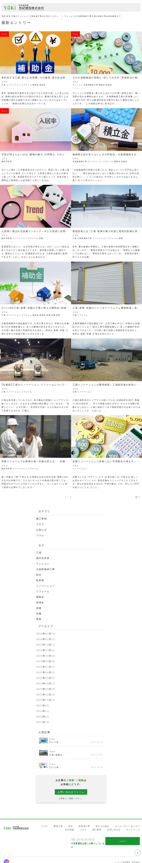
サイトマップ (133, 825)
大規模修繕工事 (45, 568)
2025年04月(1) (45, 680)
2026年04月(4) (45, 631)
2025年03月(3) (45, 685)
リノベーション (45, 584)
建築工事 (58, 821)
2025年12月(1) (45, 642)
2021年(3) (42, 718)
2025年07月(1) (45, 664)
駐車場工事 (84, 821)
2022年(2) (42, 712)
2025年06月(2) (45, 669)
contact (122, 836)
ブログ (40, 523)
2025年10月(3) (45, 653)
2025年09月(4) (45, 658)
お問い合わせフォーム (71, 788)
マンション (43, 562)
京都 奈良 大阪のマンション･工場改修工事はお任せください (30, 16)
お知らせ (41, 529)
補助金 (40, 595)
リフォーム (43, 590)
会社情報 (69, 825)
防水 (39, 573)
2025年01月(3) (45, 696)
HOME (44, 821)
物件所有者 (43, 557)
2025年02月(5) (45, 691)
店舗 (39, 611)
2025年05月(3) (45, 674)
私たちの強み (102, 821)
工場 (39, 552)
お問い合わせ (113, 825)
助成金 (40, 600)
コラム (40, 534)
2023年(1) (42, 707)
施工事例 (41, 518)
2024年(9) (42, 702)
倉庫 (39, 617)
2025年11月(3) (45, 647)
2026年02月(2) (45, 637)
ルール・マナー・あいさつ (127, 821)
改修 (39, 606)
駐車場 (40, 579)
